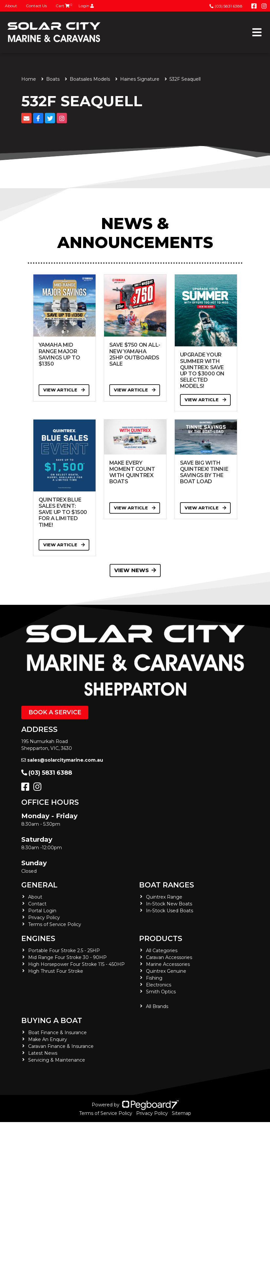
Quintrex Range (164, 897)
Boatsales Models (90, 79)
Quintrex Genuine (166, 971)
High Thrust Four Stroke (55, 971)
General (39, 885)
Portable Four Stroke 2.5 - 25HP (64, 950)
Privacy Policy (44, 917)
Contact (37, 904)
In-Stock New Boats (169, 904)
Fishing (154, 978)
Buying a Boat (51, 1020)
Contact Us (36, 5)
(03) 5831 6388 (226, 6)
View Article (64, 389)
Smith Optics (161, 992)
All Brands (157, 1006)
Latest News (42, 1053)
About (11, 5)
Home (28, 79)
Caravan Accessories (169, 957)
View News (135, 570)
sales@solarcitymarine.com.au (62, 760)
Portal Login (42, 911)
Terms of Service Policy (54, 924)
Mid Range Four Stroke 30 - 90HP (67, 957)
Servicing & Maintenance (56, 1060)
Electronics (158, 985)
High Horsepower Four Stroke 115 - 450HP (76, 964)
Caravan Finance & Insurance (61, 1046)
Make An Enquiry (47, 1039)
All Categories (161, 950)
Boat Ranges (166, 885)
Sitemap (181, 1113)
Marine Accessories (168, 964)
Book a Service (54, 712)
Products (160, 938)
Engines (38, 938)
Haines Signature (139, 79)
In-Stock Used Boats (169, 911)
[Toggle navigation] (257, 32)
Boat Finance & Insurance (57, 1032)
